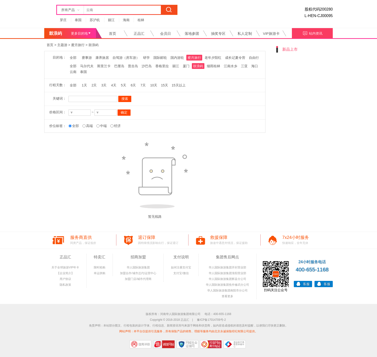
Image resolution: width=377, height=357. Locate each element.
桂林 (141, 20)
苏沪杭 (95, 20)
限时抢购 (99, 267)
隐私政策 (65, 284)
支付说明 (181, 257)
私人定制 (245, 33)
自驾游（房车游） (126, 58)
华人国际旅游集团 (138, 267)
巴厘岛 (119, 66)
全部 (73, 58)
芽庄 (63, 20)
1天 (84, 85)
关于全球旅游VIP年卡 (65, 267)
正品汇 (139, 33)
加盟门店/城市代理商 (138, 279)
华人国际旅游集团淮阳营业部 (227, 273)
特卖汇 (99, 257)
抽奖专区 (218, 33)
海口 (254, 66)
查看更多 (227, 296)
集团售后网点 (227, 257)
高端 (89, 126)
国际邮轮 (160, 58)
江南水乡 (230, 66)
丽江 (111, 20)
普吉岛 (133, 66)
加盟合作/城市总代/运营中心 (138, 273)
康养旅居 (102, 58)
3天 (104, 85)
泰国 (78, 20)
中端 (103, 126)
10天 (153, 85)
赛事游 (87, 58)
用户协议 (65, 279)
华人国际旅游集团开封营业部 (227, 267)
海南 (126, 20)
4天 (113, 85)
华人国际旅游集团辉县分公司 (227, 279)
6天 (133, 85)
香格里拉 (162, 66)
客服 (303, 283)
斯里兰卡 (104, 66)
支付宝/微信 (180, 273)
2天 (94, 85)
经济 (117, 126)
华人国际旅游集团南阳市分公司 (227, 290)
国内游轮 (177, 58)
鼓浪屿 (93, 45)
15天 (164, 85)
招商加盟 (138, 257)
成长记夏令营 (235, 58)
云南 (73, 72)
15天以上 (179, 85)
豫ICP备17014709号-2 (211, 319)
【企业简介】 (65, 273)
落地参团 (192, 33)
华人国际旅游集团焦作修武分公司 (227, 284)
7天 (143, 85)
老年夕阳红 (213, 58)
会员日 (165, 33)
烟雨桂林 (213, 66)
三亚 (244, 66)
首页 (112, 33)
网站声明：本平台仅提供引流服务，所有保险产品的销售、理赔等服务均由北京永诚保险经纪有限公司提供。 (188, 331)
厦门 (186, 66)
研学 (146, 58)
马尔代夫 (87, 66)
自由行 (254, 58)
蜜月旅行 (78, 45)
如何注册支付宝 (181, 267)
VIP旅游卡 (271, 33)
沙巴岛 (147, 66)
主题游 (62, 45)
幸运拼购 (99, 273)
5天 (123, 85)
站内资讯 (312, 32)
